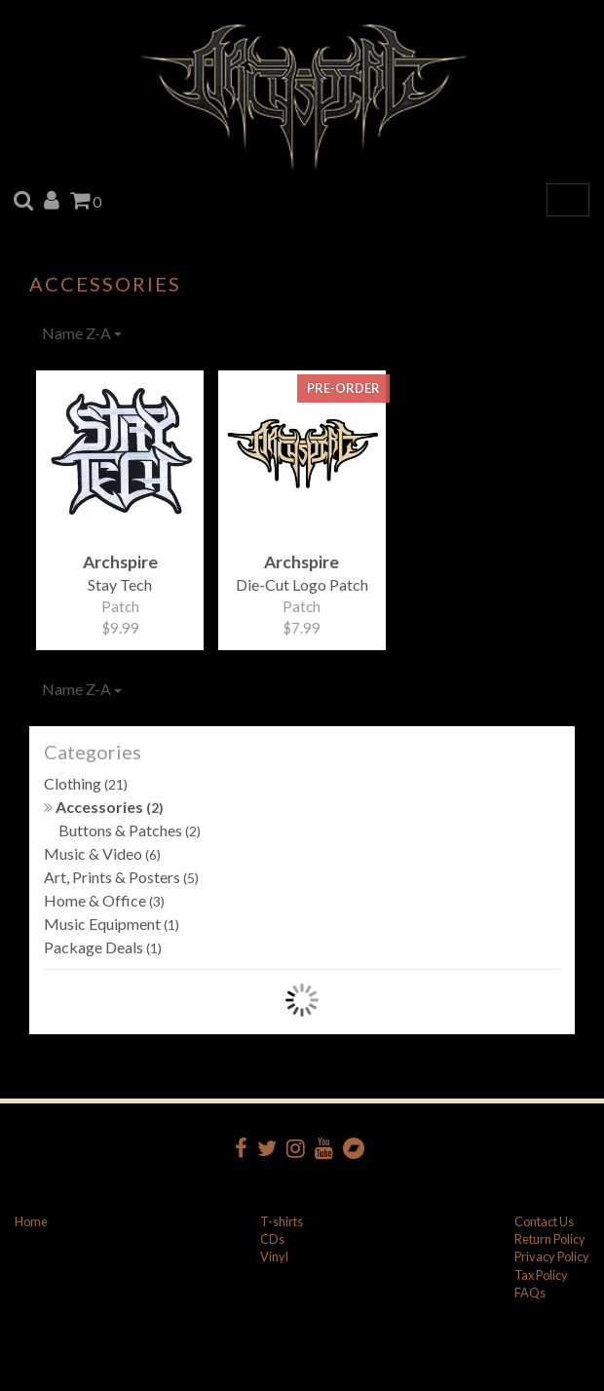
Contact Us (544, 1221)
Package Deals (103, 947)
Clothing (86, 783)
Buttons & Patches (129, 830)
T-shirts (281, 1221)
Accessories (104, 806)
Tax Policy (541, 1275)
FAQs (530, 1292)
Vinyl (274, 1256)
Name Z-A (82, 333)
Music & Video (102, 853)
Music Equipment (111, 923)
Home (31, 1221)
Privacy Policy (551, 1256)
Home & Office (104, 900)
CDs (272, 1239)
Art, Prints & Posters (121, 877)
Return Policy (549, 1239)
